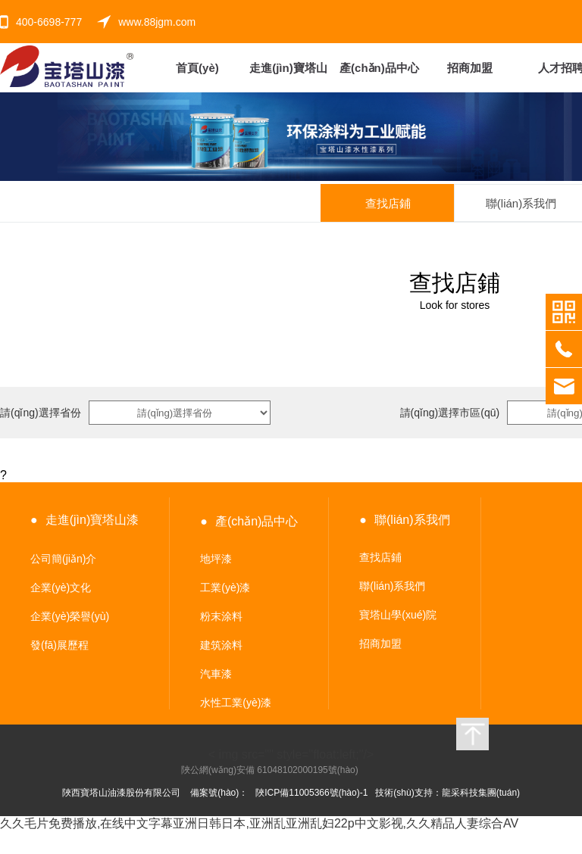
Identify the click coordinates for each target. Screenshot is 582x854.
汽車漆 (216, 674)
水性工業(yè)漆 (235, 703)
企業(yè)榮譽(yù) (69, 616)
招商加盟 (380, 643)
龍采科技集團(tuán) (481, 792)
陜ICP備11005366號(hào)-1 (311, 792)
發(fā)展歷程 (59, 645)
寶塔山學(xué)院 (397, 615)
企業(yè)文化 (60, 587)
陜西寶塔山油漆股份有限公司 (121, 792)
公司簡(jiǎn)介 (63, 559)
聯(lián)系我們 (392, 586)
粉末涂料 (221, 616)
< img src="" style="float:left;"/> (277, 755)
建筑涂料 (221, 645)
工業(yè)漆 (225, 587)
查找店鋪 (380, 557)
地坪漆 (216, 559)
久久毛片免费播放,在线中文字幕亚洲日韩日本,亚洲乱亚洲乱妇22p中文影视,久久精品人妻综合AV (259, 823)
